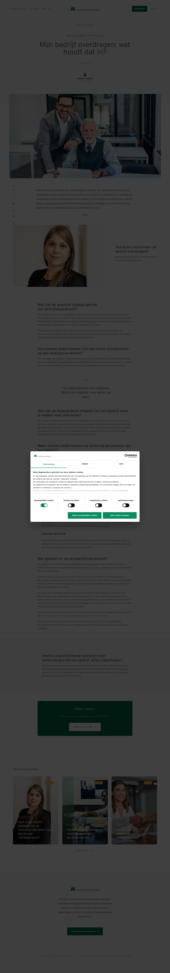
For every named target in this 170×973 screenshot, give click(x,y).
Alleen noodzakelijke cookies (84, 515)
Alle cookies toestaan (119, 515)
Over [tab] (121, 464)
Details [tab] (85, 464)
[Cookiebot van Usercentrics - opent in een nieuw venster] (126, 456)
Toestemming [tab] (49, 464)
